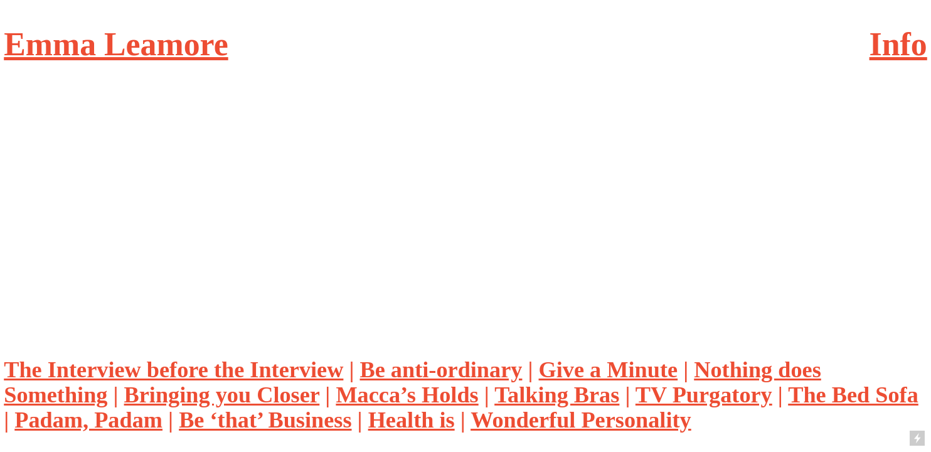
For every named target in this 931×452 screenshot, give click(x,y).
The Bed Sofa (853, 394)
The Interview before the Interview (173, 369)
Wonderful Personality (581, 420)
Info (898, 44)
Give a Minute (608, 369)
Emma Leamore (116, 44)
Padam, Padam (88, 420)
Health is (411, 420)
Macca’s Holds (407, 394)
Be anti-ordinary (441, 369)
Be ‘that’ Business (265, 420)
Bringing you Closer (222, 394)
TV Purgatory (704, 394)
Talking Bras (556, 394)
